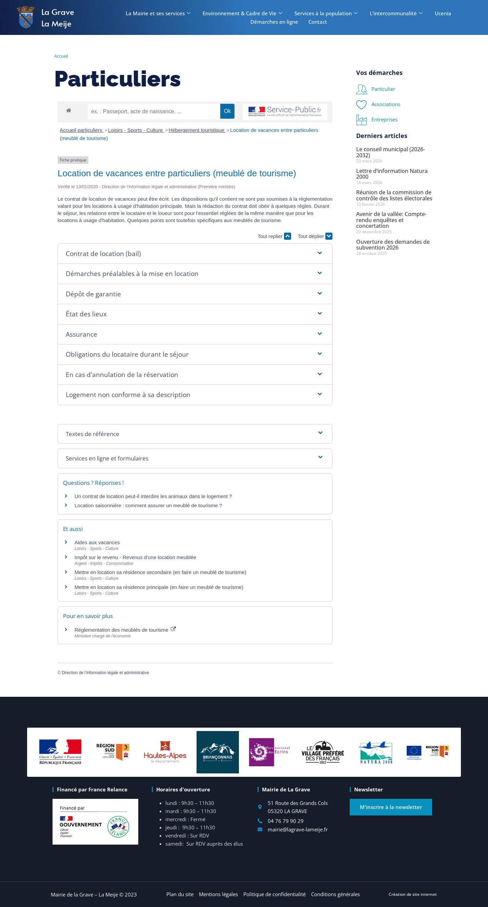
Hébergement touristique (197, 130)
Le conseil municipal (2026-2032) (390, 152)
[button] (195, 254)
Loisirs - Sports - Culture (136, 130)
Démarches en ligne (274, 21)
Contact (317, 21)
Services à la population (326, 13)
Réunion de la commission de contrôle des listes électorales (394, 195)
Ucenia (443, 13)
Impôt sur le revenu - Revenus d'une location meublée (135, 557)
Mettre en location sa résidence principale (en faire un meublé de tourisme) (159, 587)
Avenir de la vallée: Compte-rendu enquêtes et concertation (391, 220)
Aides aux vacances (97, 542)
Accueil (61, 56)
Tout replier (274, 236)
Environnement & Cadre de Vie (242, 13)
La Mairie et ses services (158, 13)
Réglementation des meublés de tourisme (125, 630)
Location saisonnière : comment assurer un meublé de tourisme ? (148, 505)
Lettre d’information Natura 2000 (392, 174)
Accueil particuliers (82, 130)
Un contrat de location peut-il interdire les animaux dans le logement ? (153, 496)
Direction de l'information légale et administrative (105, 672)
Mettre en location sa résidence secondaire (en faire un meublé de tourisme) (160, 572)
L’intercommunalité (396, 13)
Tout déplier (315, 236)
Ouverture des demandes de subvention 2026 (393, 245)
